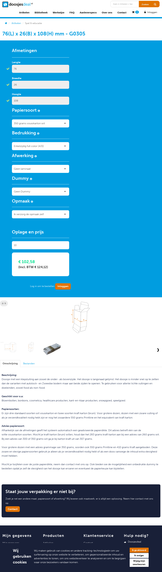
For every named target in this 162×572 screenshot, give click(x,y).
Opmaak (22, 201)
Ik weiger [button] (139, 555)
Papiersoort (26, 111)
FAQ (71, 12)
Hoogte (16, 94)
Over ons (107, 12)
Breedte (16, 78)
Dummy (22, 179)
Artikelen (24, 12)
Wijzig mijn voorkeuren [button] (139, 563)
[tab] (10, 363)
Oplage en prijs (28, 232)
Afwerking (24, 156)
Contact (121, 12)
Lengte (16, 62)
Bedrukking (25, 133)
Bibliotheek (41, 12)
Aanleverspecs (88, 12)
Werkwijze (58, 12)
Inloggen (150, 12)
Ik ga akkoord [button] (139, 550)
